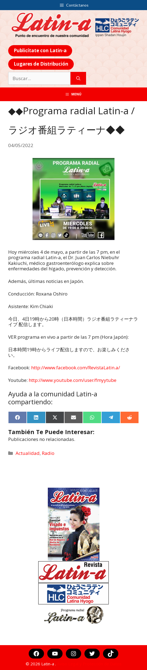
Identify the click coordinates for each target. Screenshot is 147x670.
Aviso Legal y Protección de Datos (89, 663)
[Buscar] (78, 78)
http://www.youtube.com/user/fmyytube (72, 380)
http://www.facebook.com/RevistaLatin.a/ (75, 367)
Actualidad (28, 453)
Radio (48, 453)
